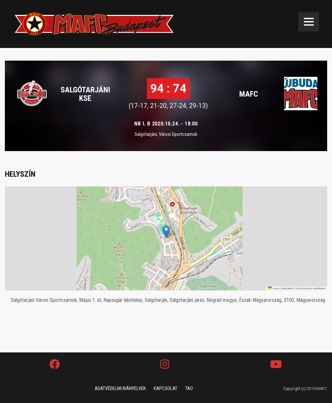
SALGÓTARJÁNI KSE (85, 94)
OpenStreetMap (303, 288)
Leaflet (274, 288)
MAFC (248, 94)
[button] (166, 231)
